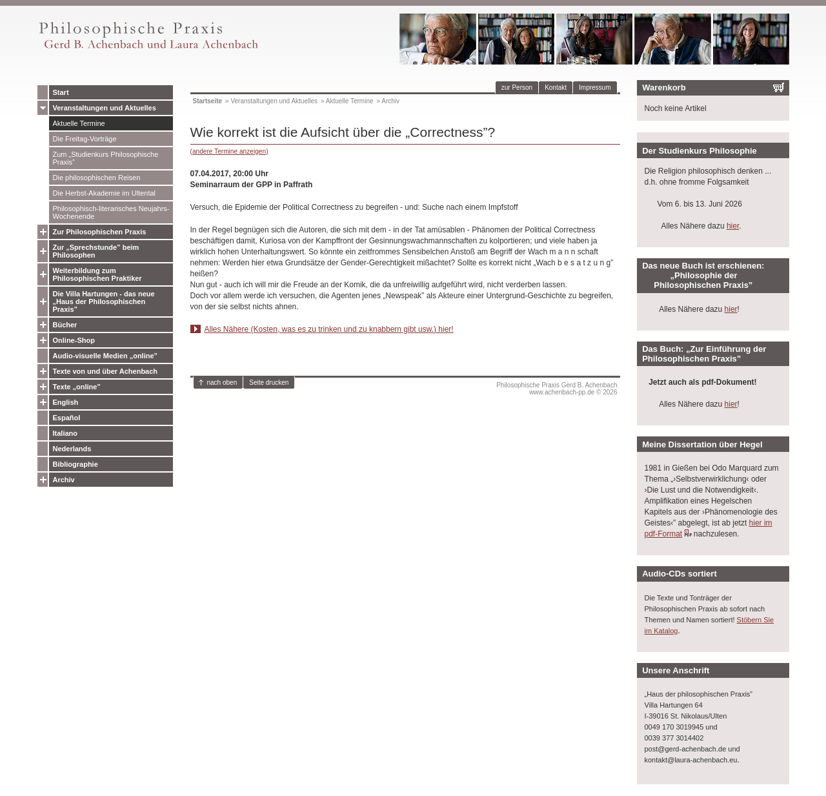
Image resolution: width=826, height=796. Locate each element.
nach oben (222, 382)
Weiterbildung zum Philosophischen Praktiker (97, 274)
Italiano (65, 433)
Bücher (65, 325)
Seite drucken (268, 382)
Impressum (594, 87)
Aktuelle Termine (79, 123)
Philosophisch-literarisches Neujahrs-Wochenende (111, 212)
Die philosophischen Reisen (97, 177)
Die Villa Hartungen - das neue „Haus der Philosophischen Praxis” (104, 301)
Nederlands (72, 449)
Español (67, 418)
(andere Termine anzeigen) (229, 151)
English (66, 402)
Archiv (64, 480)
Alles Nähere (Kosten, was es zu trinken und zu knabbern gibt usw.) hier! (329, 329)
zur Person (516, 87)
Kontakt (556, 87)
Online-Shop (74, 340)
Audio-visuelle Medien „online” (105, 356)
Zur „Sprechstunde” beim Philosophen (96, 251)
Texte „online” (77, 387)
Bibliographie (75, 464)
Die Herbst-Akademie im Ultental (104, 193)
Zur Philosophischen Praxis (99, 232)
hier (733, 225)
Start (61, 92)
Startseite (208, 101)
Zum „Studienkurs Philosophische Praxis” (106, 158)
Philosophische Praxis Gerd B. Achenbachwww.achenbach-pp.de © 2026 (556, 389)
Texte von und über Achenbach (105, 371)
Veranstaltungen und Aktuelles (104, 108)
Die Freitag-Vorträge (85, 139)
